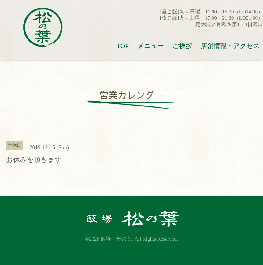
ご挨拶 (182, 46)
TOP (122, 46)
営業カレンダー (131, 94)
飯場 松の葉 (116, 239)
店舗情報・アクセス (230, 46)
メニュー (150, 46)
